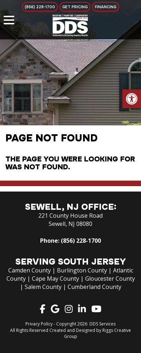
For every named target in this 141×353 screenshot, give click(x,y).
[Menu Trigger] (9, 19)
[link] (131, 99)
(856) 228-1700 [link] (81, 241)
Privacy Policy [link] (39, 324)
